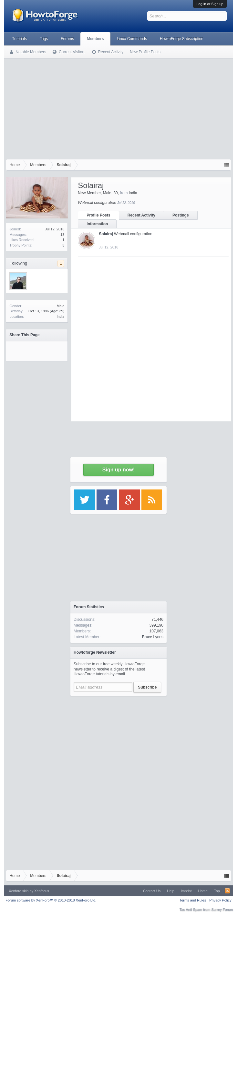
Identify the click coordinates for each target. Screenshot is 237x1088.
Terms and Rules (193, 900)
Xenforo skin (18, 891)
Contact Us (151, 891)
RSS (227, 890)
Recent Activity (141, 215)
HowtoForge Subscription (181, 38)
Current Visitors (72, 52)
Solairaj (106, 234)
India (60, 316)
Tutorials (19, 38)
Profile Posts (98, 215)
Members (95, 38)
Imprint (186, 891)
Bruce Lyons (152, 637)
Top (217, 891)
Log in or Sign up (209, 4)
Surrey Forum (222, 910)
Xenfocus (41, 891)
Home (203, 891)
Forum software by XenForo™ (50, 900)
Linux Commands (132, 38)
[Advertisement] (118, 110)
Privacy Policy (220, 900)
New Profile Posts (145, 52)
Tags (44, 38)
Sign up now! (118, 469)
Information (97, 224)
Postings (180, 215)
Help (170, 891)
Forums (67, 38)
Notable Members (30, 52)
